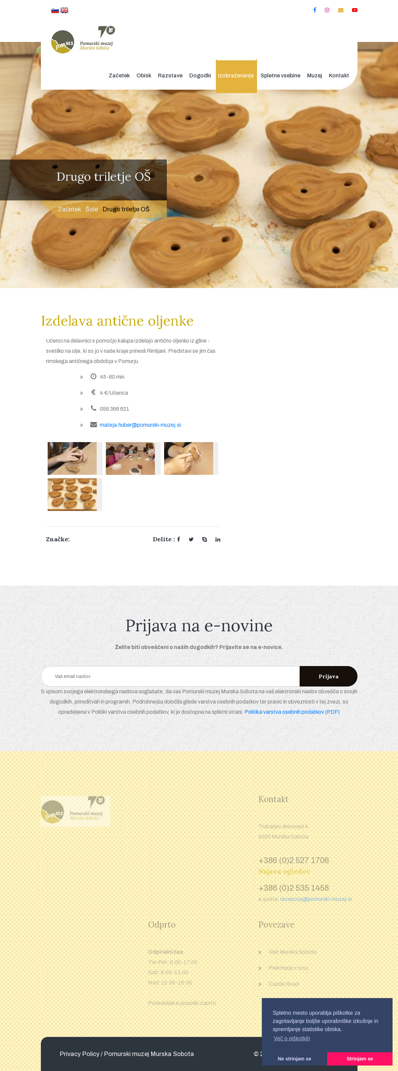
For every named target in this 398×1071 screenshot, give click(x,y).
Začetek (119, 75)
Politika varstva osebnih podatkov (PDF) (292, 712)
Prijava (328, 676)
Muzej (314, 75)
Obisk (144, 75)
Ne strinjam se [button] (294, 1058)
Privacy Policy (79, 1054)
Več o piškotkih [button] (292, 1038)
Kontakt (339, 75)
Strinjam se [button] (360, 1058)
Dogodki (200, 75)
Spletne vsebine (280, 75)
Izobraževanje (236, 75)
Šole (91, 209)
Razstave (170, 75)
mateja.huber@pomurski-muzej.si (140, 425)
